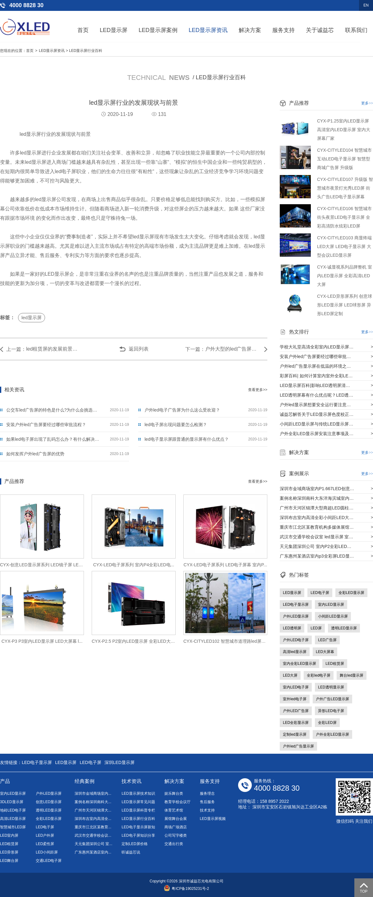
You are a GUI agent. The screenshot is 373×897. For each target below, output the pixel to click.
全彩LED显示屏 (351, 593)
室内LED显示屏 (331, 604)
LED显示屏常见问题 (138, 802)
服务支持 (283, 30)
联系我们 (356, 30)
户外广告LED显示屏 (332, 699)
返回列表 (139, 349)
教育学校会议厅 (177, 802)
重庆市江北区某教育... (93, 827)
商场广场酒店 (175, 827)
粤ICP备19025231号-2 (186, 888)
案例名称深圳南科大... (93, 802)
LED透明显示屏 (331, 687)
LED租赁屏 (334, 663)
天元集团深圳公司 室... (93, 844)
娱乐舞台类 (173, 793)
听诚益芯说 (131, 852)
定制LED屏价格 (134, 844)
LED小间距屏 (47, 852)
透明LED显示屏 (344, 628)
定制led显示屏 (294, 734)
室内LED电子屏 (296, 687)
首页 (83, 30)
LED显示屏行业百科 (85, 50)
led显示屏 (31, 317)
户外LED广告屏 (296, 711)
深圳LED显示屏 (119, 762)
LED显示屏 (113, 30)
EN (366, 5)
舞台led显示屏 (351, 675)
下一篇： (195, 349)
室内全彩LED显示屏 (299, 663)
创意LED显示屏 (49, 802)
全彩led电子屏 (318, 675)
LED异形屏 (9, 852)
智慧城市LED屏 (13, 827)
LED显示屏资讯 (208, 30)
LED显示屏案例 (158, 30)
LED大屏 (290, 675)
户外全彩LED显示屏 (332, 734)
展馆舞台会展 (175, 818)
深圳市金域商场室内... (93, 793)
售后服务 (207, 802)
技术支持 (207, 810)
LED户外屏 (45, 835)
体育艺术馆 (173, 810)
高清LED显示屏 (13, 818)
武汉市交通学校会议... (93, 835)
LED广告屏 (327, 640)
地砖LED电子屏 (13, 810)
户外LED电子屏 (296, 640)
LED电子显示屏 (296, 604)
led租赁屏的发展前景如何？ (54, 349)
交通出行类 (173, 844)
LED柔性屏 (45, 844)
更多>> (367, 103)
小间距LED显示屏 (333, 616)
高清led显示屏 (294, 652)
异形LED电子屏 (331, 711)
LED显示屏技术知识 (138, 793)
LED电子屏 (320, 593)
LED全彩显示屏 (296, 722)
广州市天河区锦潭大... (93, 810)
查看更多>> (257, 390)
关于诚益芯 (320, 30)
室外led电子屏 (294, 699)
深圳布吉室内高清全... (93, 818)
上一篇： (16, 349)
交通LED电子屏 (49, 860)
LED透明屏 (292, 628)
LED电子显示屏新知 (138, 827)
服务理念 (207, 793)
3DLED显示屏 (11, 802)
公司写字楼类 (175, 835)
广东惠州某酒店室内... (93, 852)
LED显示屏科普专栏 (138, 810)
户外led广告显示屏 (298, 746)
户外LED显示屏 (296, 616)
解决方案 (250, 30)
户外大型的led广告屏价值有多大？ (233, 349)
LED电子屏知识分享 (138, 835)
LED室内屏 (9, 835)
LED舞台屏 (9, 860)
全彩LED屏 (327, 722)
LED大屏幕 (325, 652)
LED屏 (316, 628)
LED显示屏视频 (213, 818)
